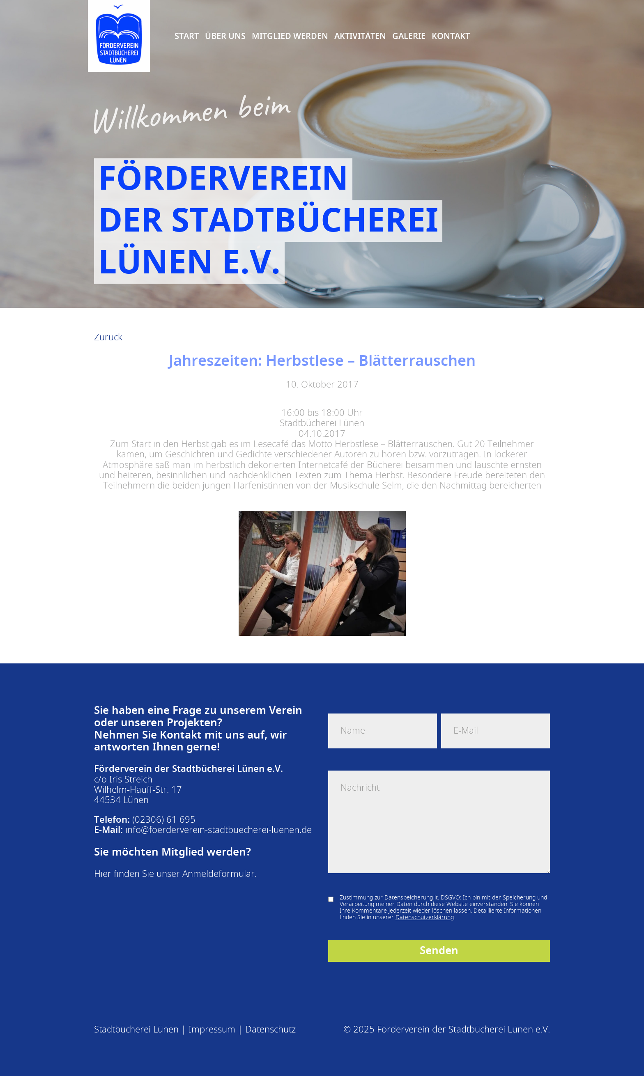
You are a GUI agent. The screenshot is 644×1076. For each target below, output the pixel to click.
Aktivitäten (360, 35)
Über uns (225, 35)
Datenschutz (270, 1029)
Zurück (108, 337)
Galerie (409, 35)
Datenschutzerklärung (425, 917)
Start (187, 35)
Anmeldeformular (218, 874)
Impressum (212, 1029)
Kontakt (451, 35)
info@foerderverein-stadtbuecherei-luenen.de (218, 830)
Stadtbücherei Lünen (136, 1029)
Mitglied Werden (290, 35)
